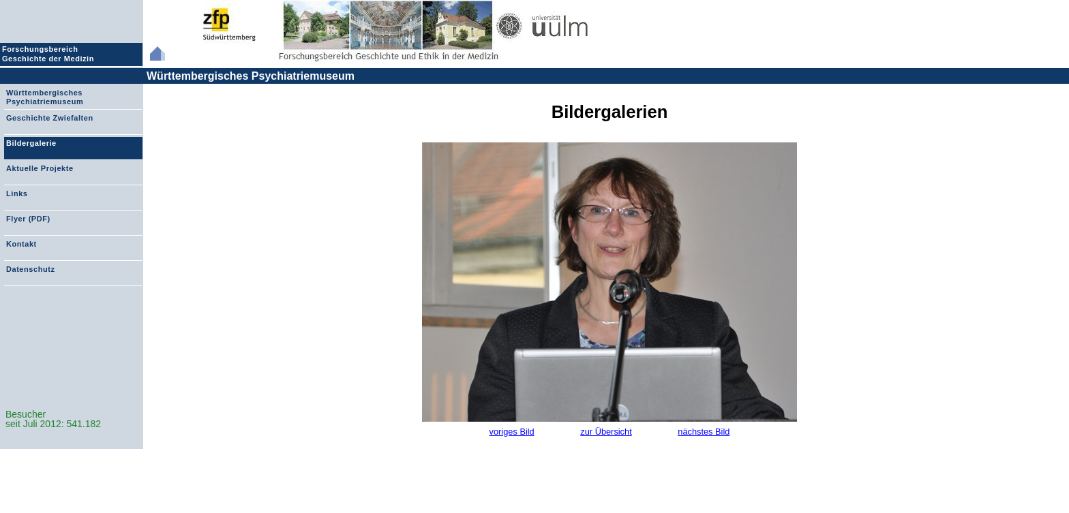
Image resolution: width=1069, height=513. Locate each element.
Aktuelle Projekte (40, 168)
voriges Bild (512, 431)
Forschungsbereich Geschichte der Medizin (49, 54)
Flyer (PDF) (28, 219)
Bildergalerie (31, 143)
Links (16, 193)
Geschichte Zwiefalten (49, 118)
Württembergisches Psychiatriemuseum (251, 76)
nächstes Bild (703, 431)
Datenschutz (30, 269)
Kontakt (21, 244)
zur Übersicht (605, 431)
